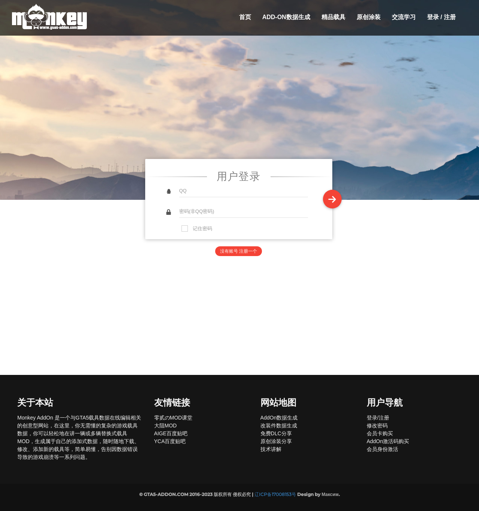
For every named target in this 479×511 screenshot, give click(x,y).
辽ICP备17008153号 (275, 494)
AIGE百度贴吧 (170, 433)
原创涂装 (369, 17)
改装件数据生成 (278, 426)
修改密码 (377, 426)
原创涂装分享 (276, 441)
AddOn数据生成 (279, 418)
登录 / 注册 (441, 17)
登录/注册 (378, 418)
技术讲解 (270, 449)
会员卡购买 (380, 433)
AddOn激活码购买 (388, 441)
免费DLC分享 (276, 433)
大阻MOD (165, 426)
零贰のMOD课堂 (173, 418)
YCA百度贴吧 (170, 441)
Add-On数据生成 (286, 17)
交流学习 (404, 17)
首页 (245, 17)
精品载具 (333, 17)
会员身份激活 (382, 449)
